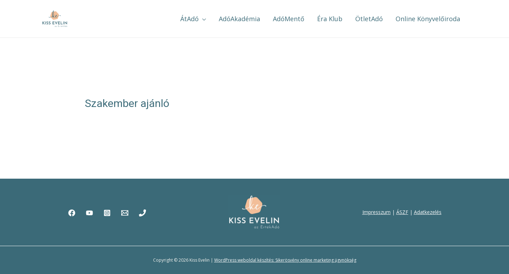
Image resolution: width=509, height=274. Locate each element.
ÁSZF (402, 212)
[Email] (124, 212)
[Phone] (142, 212)
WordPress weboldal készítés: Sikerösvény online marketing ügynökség (285, 260)
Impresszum (376, 212)
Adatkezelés (427, 212)
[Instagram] (107, 212)
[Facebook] (71, 212)
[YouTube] (89, 212)
